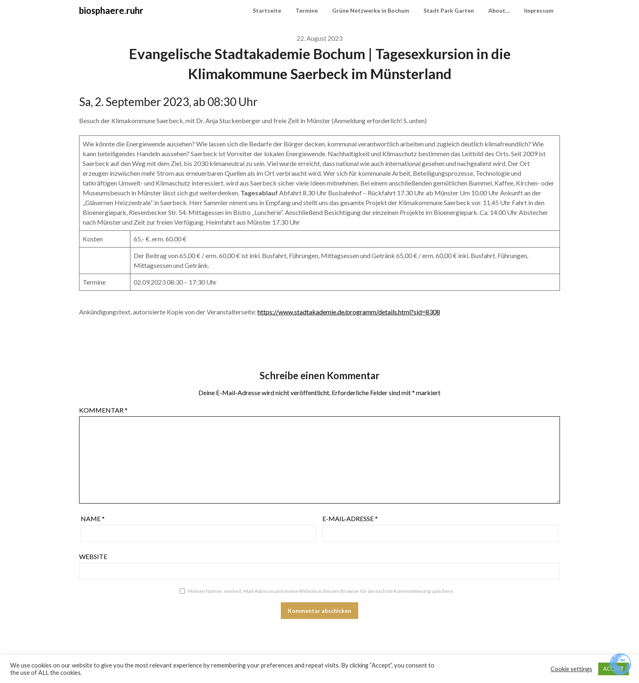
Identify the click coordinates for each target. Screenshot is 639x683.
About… (499, 10)
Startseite (267, 10)
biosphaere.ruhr (111, 10)
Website (93, 556)
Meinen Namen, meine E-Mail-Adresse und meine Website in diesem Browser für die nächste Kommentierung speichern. (321, 591)
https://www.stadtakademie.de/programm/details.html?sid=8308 (349, 312)
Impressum (538, 10)
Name (93, 518)
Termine (306, 10)
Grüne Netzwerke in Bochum (370, 10)
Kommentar (103, 410)
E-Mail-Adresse (350, 518)
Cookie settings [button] (571, 668)
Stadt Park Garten (448, 10)
